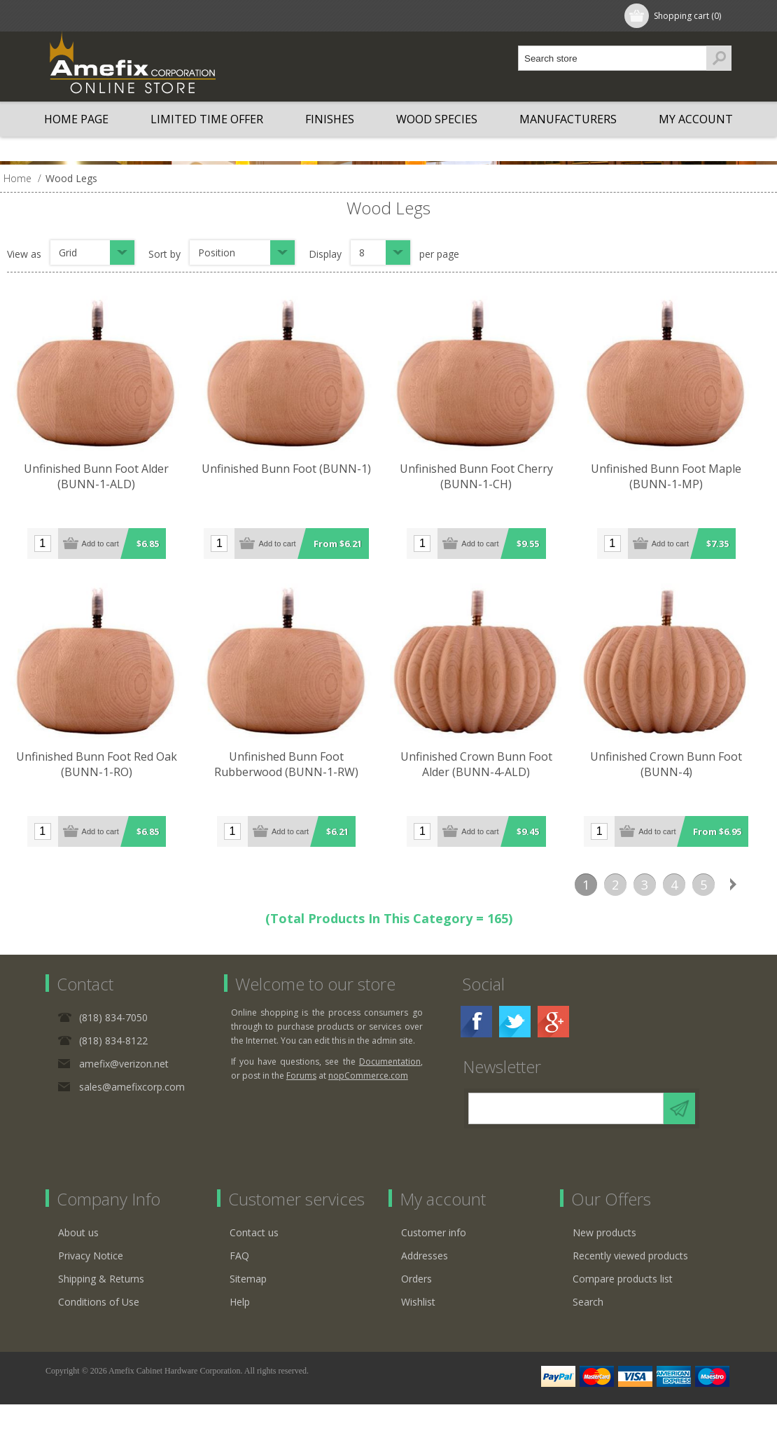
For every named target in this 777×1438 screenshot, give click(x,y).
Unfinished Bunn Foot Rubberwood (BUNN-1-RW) (295, 767)
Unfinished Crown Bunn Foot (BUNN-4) (684, 767)
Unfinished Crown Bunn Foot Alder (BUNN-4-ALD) (490, 767)
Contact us (254, 1231)
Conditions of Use (98, 1300)
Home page (76, 119)
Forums (301, 1074)
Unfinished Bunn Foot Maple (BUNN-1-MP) (683, 479)
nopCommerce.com (368, 1074)
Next (733, 883)
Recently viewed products (630, 1254)
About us (78, 1231)
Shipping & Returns (101, 1277)
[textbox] (612, 58)
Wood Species (436, 119)
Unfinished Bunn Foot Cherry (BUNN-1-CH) (489, 479)
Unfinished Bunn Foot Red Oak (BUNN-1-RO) (100, 767)
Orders (416, 1277)
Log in (136, 16)
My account (696, 119)
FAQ (239, 1254)
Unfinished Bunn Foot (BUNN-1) (295, 472)
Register (78, 16)
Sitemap (248, 1277)
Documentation (390, 1060)
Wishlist (418, 1300)
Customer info (433, 1231)
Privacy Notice (90, 1254)
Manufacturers (568, 119)
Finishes (329, 119)
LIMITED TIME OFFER (206, 119)
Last (762, 883)
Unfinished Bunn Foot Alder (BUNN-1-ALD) (101, 479)
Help (240, 1300)
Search (588, 1300)
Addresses (424, 1254)
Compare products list (623, 1277)
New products (604, 1231)
